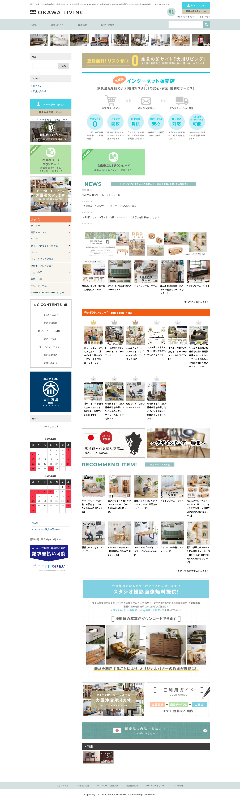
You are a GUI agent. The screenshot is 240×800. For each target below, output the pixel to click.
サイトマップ (205, 17)
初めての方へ (57, 24)
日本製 (35, 523)
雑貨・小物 (36, 279)
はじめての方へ (51, 314)
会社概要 (82, 24)
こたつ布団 (36, 272)
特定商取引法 (50, 355)
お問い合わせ (107, 24)
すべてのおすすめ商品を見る (194, 571)
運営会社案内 (50, 339)
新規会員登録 (50, 322)
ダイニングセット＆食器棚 (44, 245)
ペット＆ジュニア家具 (42, 259)
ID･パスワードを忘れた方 (51, 331)
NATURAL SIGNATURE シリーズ (48, 292)
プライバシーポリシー (186, 17)
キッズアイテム (39, 285)
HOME (33, 24)
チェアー (35, 239)
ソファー (35, 225)
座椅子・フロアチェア (42, 265)
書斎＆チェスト (39, 232)
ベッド (34, 252)
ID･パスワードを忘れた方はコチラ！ (50, 119)
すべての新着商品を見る (196, 302)
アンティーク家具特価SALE (46, 529)
